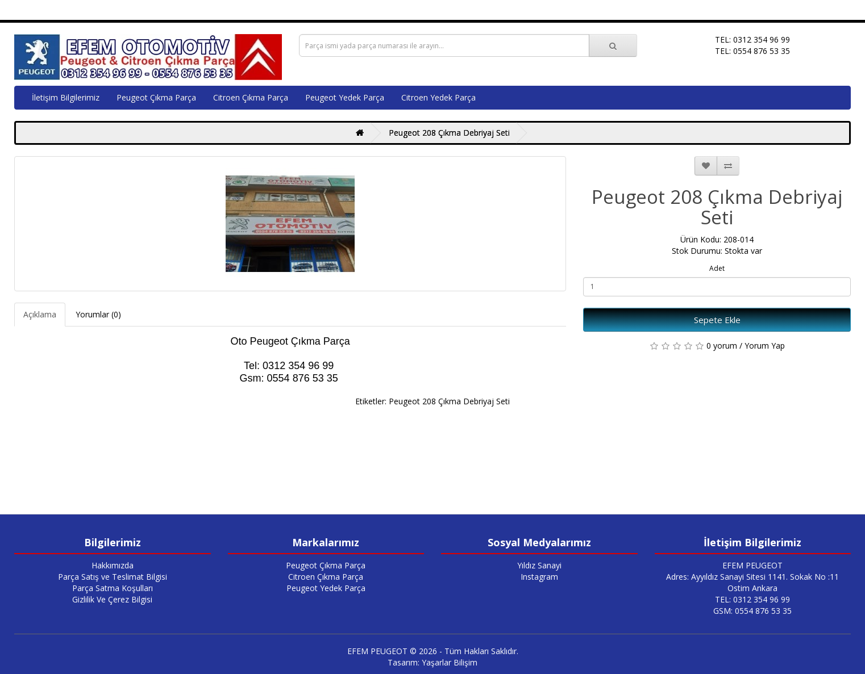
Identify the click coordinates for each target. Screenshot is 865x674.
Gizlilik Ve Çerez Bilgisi (112, 599)
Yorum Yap (765, 345)
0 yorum (721, 345)
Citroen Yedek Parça (438, 97)
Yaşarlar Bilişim (449, 662)
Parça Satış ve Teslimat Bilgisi (112, 576)
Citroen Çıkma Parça (250, 97)
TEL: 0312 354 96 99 (752, 599)
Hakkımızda (113, 565)
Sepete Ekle (717, 319)
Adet (717, 268)
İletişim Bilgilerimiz (65, 97)
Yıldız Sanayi (539, 565)
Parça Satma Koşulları (112, 588)
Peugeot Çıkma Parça (156, 97)
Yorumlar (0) (98, 314)
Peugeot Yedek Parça (344, 97)
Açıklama (39, 314)
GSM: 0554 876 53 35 (752, 610)
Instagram (539, 576)
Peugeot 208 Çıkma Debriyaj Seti (449, 132)
